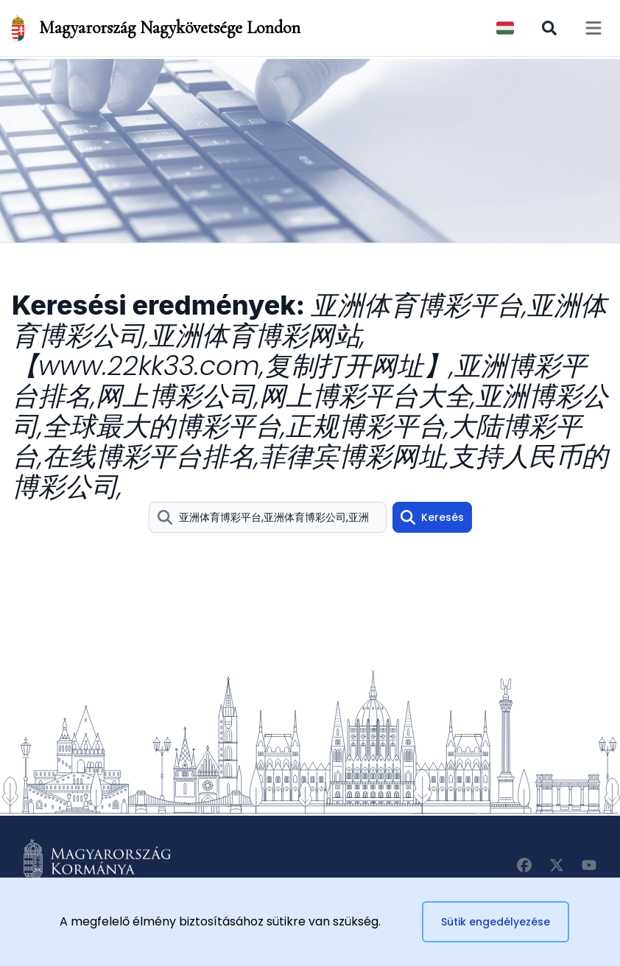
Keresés (432, 517)
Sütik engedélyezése (495, 921)
